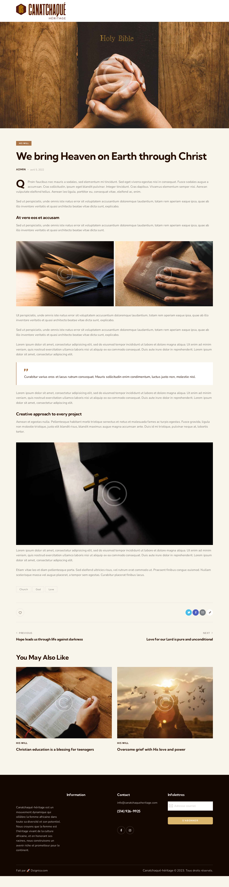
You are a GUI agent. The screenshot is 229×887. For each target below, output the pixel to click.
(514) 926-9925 (128, 813)
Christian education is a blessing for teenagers (61, 751)
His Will (24, 143)
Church (24, 589)
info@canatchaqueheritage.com (137, 805)
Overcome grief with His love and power (157, 751)
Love (51, 589)
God (38, 589)
